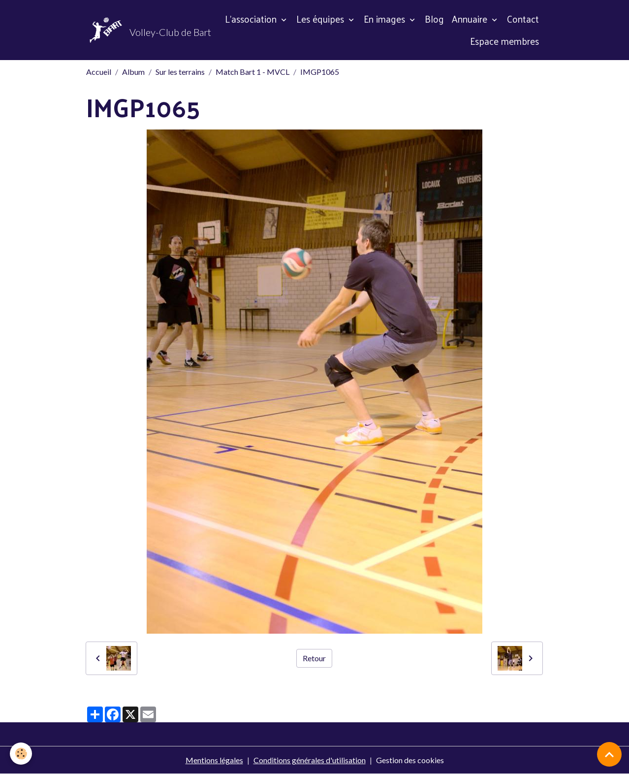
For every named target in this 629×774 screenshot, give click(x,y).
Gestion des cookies (410, 760)
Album (133, 71)
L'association (252, 18)
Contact (523, 18)
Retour (314, 658)
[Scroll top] (609, 754)
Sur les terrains (180, 71)
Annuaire (471, 18)
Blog (434, 18)
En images (386, 18)
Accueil (98, 71)
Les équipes (321, 18)
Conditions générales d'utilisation (309, 760)
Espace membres (504, 40)
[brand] (139, 30)
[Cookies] (21, 753)
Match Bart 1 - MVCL (252, 71)
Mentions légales (214, 760)
